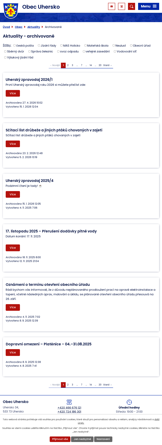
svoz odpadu (69, 51)
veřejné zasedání (98, 51)
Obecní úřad (141, 45)
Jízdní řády (48, 45)
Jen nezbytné (82, 439)
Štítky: (7, 45)
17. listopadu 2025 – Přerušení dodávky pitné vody (51, 231)
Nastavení (103, 439)
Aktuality (33, 27)
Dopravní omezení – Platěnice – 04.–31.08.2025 (48, 344)
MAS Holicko (71, 45)
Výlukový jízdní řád (20, 57)
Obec (18, 27)
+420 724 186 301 (69, 412)
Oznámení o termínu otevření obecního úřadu (48, 284)
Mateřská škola (97, 45)
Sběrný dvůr (15, 51)
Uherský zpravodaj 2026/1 (29, 79)
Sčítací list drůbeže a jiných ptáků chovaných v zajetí (54, 130)
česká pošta (25, 45)
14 (91, 65)
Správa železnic (42, 51)
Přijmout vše (60, 439)
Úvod (6, 27)
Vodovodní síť (127, 51)
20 (100, 65)
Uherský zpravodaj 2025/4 (29, 180)
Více (13, 93)
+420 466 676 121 (69, 408)
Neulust (120, 45)
